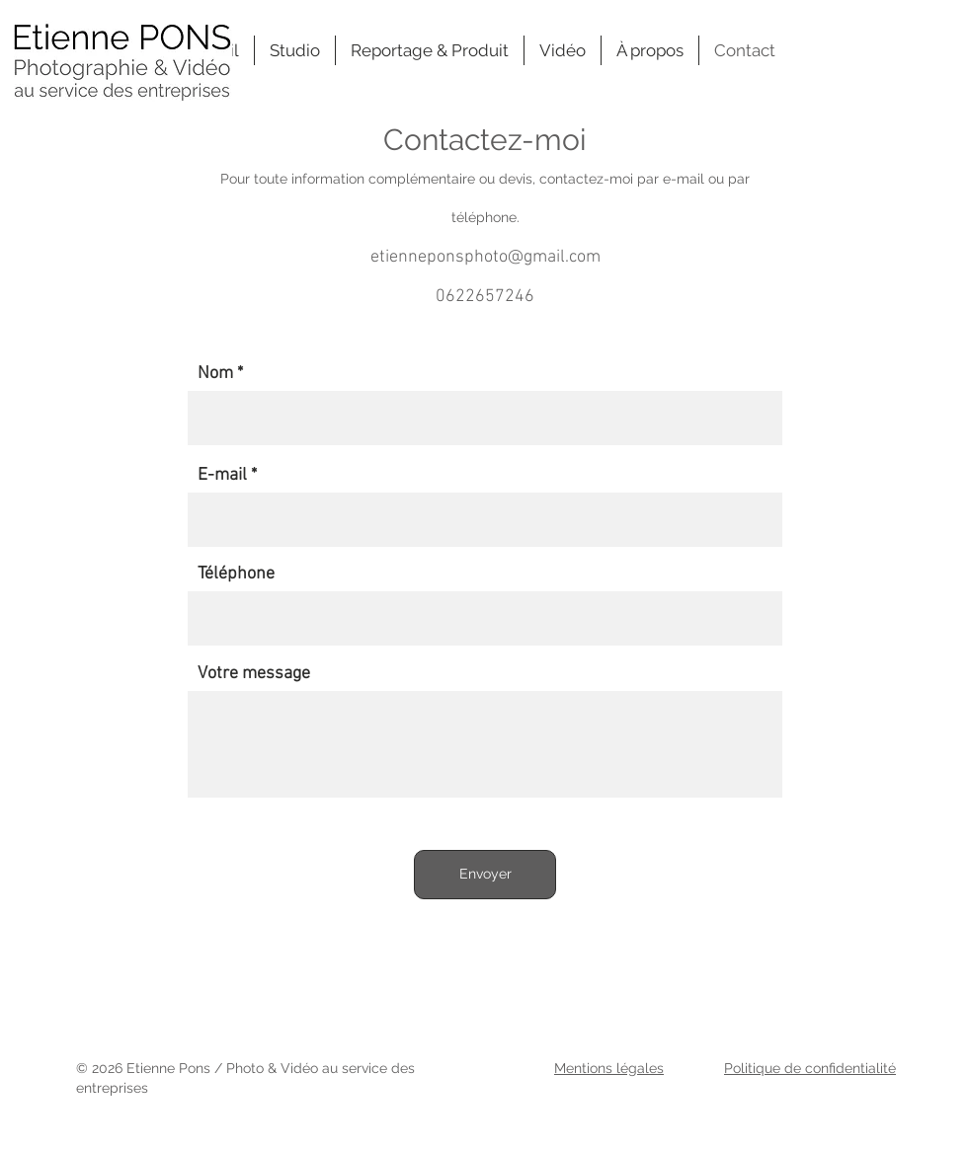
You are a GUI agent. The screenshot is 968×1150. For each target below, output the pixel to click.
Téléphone (236, 574)
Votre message (254, 674)
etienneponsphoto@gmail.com (485, 257)
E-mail (222, 476)
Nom (215, 374)
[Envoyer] (485, 874)
